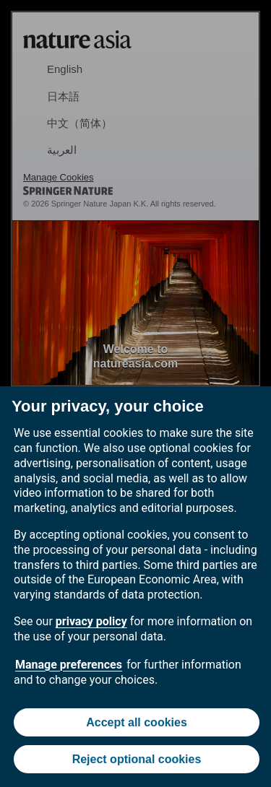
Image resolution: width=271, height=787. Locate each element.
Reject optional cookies (137, 759)
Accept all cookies (136, 722)
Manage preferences (68, 664)
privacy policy (91, 621)
